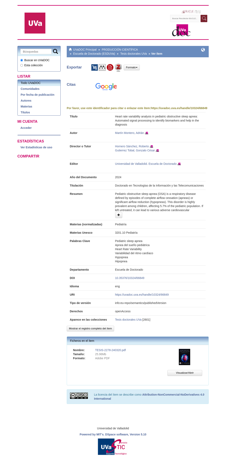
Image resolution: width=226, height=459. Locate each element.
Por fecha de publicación (38, 94)
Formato (131, 67)
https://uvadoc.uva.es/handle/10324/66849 (179, 108)
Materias (26, 106)
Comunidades (30, 88)
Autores (26, 100)
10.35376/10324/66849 (129, 278)
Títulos (25, 112)
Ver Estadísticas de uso (36, 147)
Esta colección (31, 65)
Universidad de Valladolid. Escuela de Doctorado (146, 163)
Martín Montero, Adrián (129, 133)
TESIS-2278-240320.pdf (110, 350)
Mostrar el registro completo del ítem (90, 328)
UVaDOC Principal (85, 49)
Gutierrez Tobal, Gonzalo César (135, 150)
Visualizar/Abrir (185, 372)
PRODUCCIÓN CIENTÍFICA (120, 49)
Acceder (26, 127)
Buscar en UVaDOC (35, 60)
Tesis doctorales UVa (133, 53)
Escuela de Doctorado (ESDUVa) (94, 53)
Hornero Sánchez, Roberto (132, 146)
